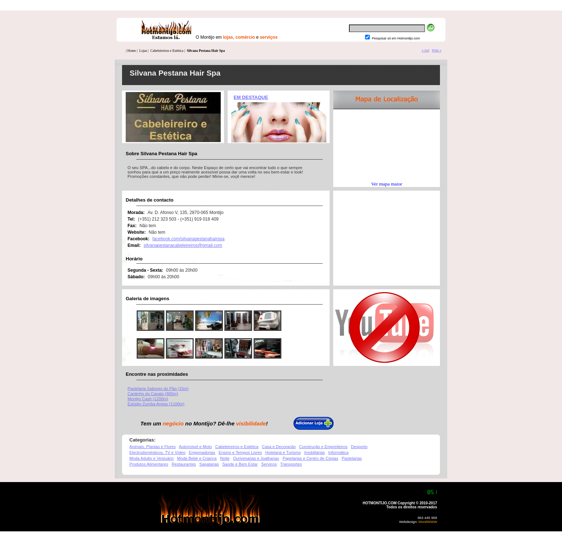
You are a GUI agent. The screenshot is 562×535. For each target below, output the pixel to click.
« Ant (425, 50)
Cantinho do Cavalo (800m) (153, 393)
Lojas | (144, 51)
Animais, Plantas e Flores (152, 446)
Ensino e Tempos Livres (240, 452)
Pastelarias (352, 458)
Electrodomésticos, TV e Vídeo (157, 452)
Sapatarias (209, 464)
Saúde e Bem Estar (240, 464)
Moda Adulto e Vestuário (151, 458)
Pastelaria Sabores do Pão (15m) (158, 388)
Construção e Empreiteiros (323, 446)
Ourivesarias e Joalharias (256, 458)
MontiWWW (427, 522)
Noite (224, 458)
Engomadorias (202, 452)
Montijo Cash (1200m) (148, 399)
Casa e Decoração (279, 446)
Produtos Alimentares (148, 464)
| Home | (131, 51)
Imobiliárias (314, 452)
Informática (338, 452)
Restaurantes (184, 464)
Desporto (359, 446)
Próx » (436, 50)
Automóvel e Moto (195, 446)
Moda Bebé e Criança (197, 458)
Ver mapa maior (386, 184)
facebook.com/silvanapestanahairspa (188, 238)
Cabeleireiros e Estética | (168, 51)
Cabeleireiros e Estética (236, 446)
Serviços (269, 464)
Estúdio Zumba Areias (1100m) (156, 404)
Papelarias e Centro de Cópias (310, 458)
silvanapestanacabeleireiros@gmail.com (183, 245)
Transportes (291, 464)
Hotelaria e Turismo (283, 452)
